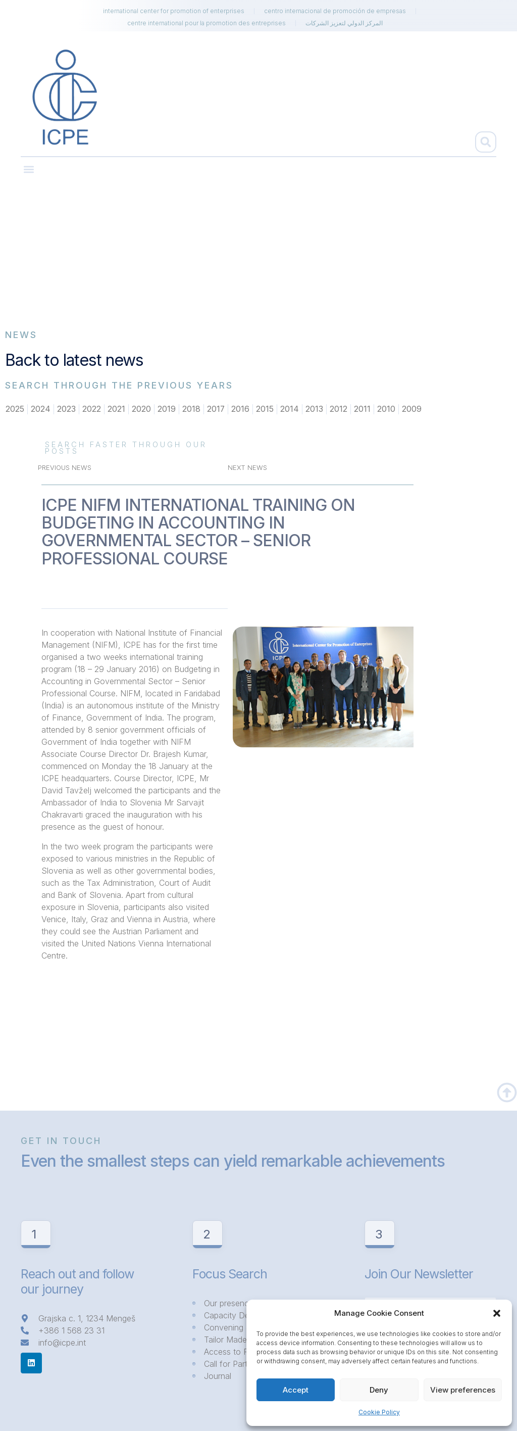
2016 (241, 409)
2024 (40, 409)
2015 (265, 409)
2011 (362, 409)
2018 (191, 409)
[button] (497, 1313)
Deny (379, 1390)
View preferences (462, 1390)
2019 (167, 409)
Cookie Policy (379, 1412)
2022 (91, 409)
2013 (315, 409)
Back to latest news (74, 360)
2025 (15, 409)
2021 (116, 409)
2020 (141, 409)
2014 (290, 409)
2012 (339, 409)
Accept (295, 1390)
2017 (216, 409)
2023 (66, 409)
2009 (412, 409)
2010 (387, 409)
